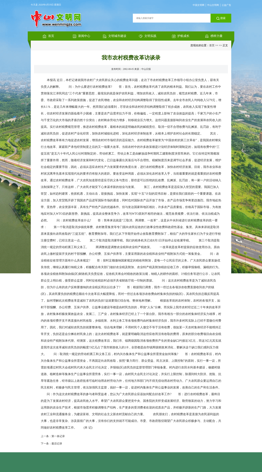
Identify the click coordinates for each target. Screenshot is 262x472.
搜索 (221, 18)
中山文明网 (213, 5)
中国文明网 (198, 5)
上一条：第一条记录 (53, 436)
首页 (212, 45)
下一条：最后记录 (51, 443)
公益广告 (226, 5)
